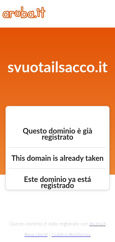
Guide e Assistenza (71, 234)
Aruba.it (98, 223)
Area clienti (36, 234)
